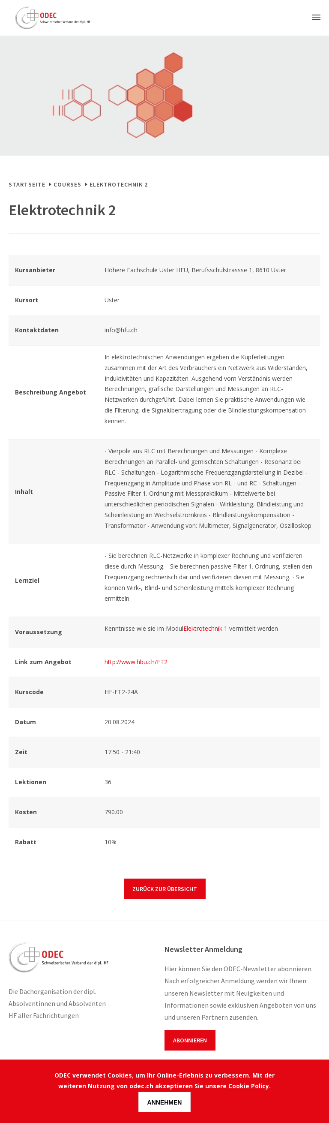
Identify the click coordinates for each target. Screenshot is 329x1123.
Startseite (27, 184)
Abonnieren (190, 1040)
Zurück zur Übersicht (164, 889)
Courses (67, 184)
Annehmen (164, 1102)
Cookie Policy (248, 1086)
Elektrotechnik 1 (205, 628)
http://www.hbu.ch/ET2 (136, 662)
